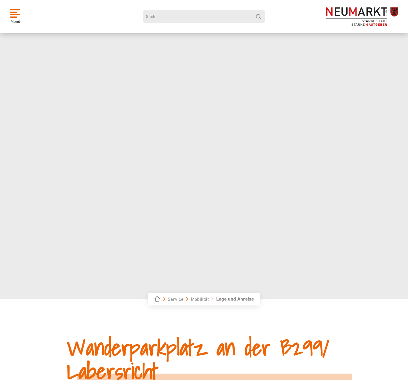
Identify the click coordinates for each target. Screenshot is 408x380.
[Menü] (15, 16)
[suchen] (258, 16)
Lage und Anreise (235, 299)
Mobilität (200, 299)
